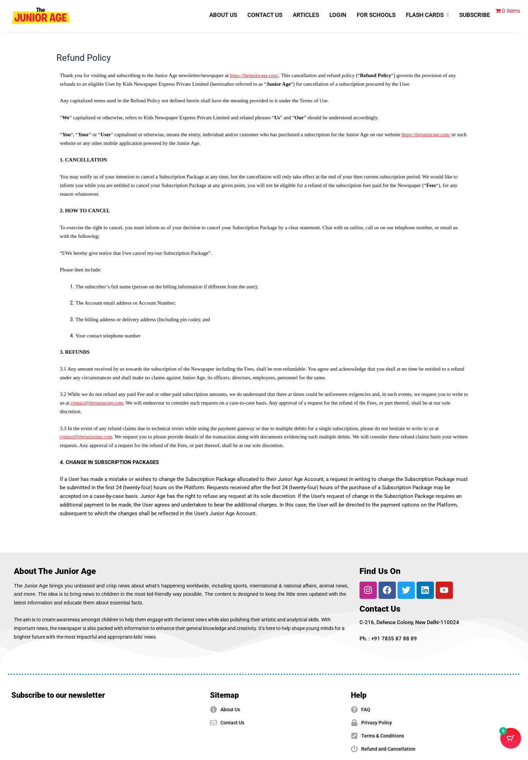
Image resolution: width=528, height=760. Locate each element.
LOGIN (337, 14)
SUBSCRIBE (474, 14)
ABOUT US (223, 14)
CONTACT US (264, 14)
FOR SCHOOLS (376, 14)
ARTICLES (306, 14)
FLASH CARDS (427, 14)
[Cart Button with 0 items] (510, 742)
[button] (427, 15)
